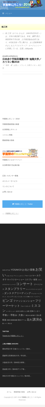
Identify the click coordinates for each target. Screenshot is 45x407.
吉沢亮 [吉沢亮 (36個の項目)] (18, 311)
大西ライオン (32, 65)
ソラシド (23, 65)
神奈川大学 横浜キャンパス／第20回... (16, 376)
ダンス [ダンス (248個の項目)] (7, 293)
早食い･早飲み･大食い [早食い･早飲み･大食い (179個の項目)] (13, 315)
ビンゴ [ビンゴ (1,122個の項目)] (7, 300)
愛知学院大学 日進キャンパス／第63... (16, 349)
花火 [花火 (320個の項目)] (29, 319)
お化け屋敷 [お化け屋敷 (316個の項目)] (28, 269)
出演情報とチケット (9, 129)
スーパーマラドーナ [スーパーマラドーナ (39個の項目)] (32, 289)
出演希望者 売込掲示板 (11, 165)
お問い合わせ (7, 192)
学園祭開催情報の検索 (10, 124)
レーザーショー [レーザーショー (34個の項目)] (10, 311)
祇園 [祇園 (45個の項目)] (8, 320)
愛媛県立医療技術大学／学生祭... (14, 356)
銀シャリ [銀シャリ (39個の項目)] (5, 323)
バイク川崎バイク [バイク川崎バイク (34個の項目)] (28, 296)
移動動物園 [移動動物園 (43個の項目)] (13, 320)
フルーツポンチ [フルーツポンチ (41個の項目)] (26, 306)
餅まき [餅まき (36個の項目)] (10, 323)
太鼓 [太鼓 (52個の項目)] (27, 311)
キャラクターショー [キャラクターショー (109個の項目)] (15, 279)
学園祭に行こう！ (12, 213)
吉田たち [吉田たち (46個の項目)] (23, 311)
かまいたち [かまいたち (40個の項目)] (9, 275)
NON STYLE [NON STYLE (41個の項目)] (6, 270)
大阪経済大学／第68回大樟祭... (14, 362)
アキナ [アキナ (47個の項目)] (26, 276)
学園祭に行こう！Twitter (22, 204)
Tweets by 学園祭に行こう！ (13, 336)
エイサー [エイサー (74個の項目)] (32, 276)
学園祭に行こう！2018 (10, 119)
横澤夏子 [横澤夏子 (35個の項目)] (33, 315)
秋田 (7, 65)
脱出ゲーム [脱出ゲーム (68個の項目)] (22, 320)
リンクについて (8, 186)
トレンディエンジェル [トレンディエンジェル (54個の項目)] (14, 296)
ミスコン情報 (7, 135)
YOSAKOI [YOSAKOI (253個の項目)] (16, 269)
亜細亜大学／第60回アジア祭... (14, 369)
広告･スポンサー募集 (10, 176)
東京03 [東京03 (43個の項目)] (28, 315)
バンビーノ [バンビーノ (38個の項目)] (37, 296)
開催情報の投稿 (8, 140)
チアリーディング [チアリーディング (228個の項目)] (21, 293)
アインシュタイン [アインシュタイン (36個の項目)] (18, 275)
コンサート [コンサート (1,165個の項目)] (24, 284)
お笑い (16, 65)
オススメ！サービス (9, 181)
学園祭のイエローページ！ (12, 160)
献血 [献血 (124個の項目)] (4, 320)
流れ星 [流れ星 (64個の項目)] (38, 315)
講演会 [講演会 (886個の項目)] (37, 319)
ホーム (9, 392)
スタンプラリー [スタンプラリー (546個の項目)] (15, 288)
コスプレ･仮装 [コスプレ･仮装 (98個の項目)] (31, 279)
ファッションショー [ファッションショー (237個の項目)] (24, 301)
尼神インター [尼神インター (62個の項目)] (35, 311)
